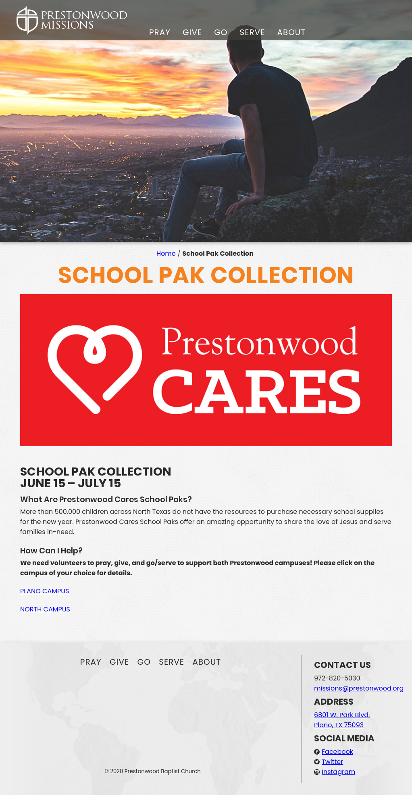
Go (220, 32)
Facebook (337, 751)
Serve (252, 32)
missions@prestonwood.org (359, 688)
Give (192, 32)
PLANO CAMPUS (44, 591)
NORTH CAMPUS (45, 609)
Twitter (332, 761)
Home (166, 253)
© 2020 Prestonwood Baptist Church (152, 771)
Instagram (338, 771)
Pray (160, 32)
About (291, 32)
